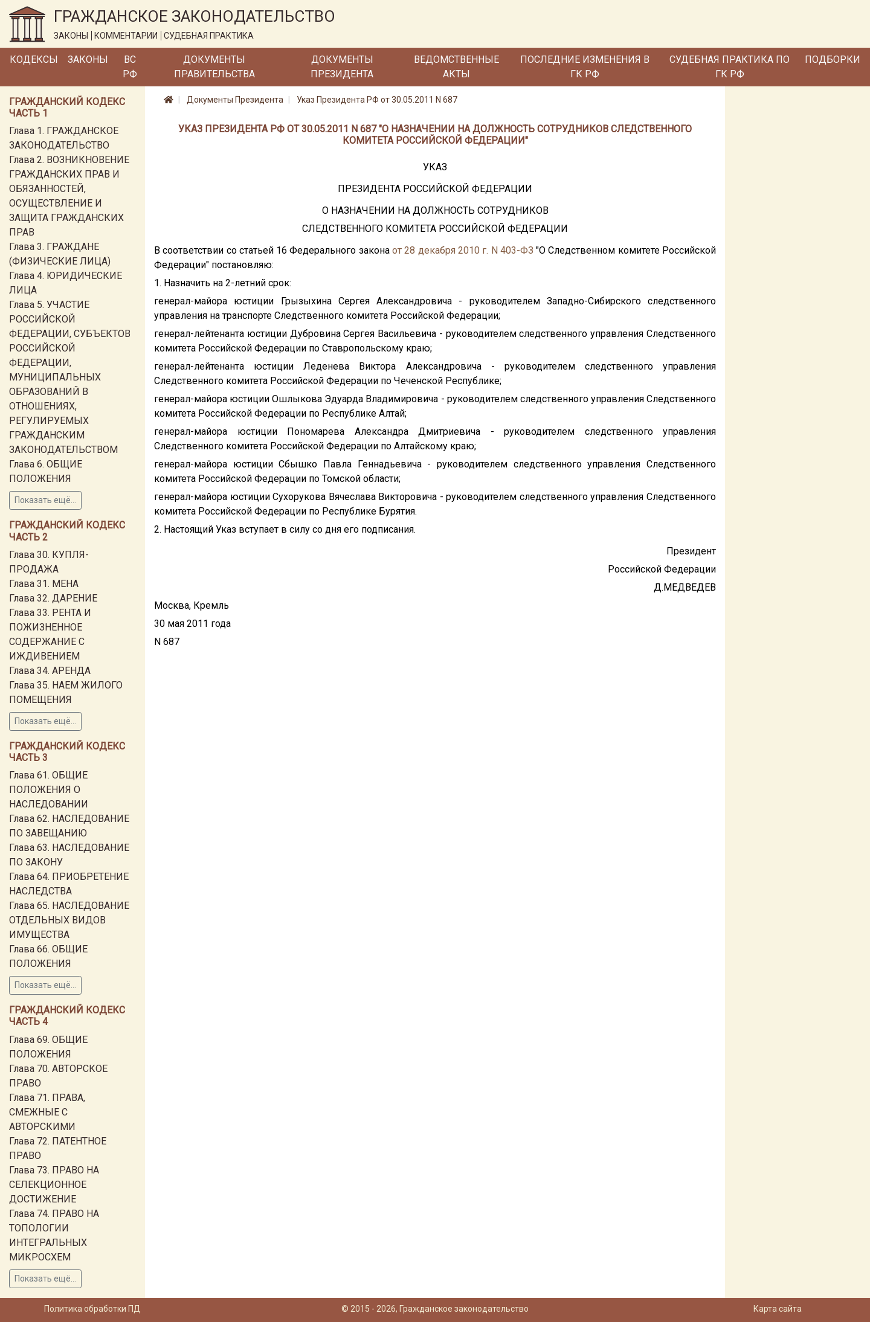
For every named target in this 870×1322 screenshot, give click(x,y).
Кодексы (34, 59)
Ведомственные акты (456, 67)
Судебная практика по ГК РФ (729, 67)
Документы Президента (342, 67)
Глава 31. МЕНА (44, 583)
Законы (88, 59)
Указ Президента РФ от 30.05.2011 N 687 (377, 99)
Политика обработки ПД (92, 1309)
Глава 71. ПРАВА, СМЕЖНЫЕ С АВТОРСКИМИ (47, 1112)
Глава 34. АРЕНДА (50, 670)
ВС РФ (130, 67)
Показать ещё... (45, 500)
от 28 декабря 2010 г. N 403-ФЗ (462, 250)
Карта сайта (777, 1309)
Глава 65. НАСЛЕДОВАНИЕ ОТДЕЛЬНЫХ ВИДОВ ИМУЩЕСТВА (69, 920)
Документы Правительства (214, 67)
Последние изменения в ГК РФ (584, 67)
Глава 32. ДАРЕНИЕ (53, 598)
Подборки (832, 59)
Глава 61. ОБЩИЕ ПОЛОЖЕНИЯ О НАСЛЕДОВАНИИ (48, 789)
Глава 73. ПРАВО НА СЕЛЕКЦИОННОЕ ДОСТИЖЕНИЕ (54, 1184)
